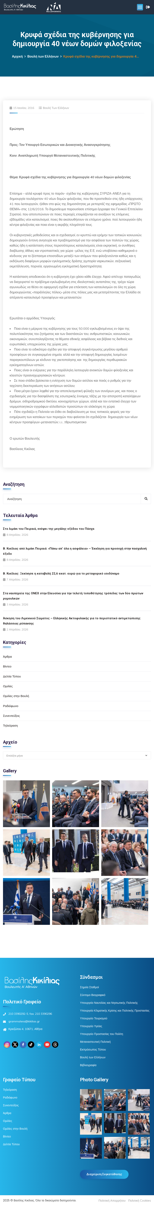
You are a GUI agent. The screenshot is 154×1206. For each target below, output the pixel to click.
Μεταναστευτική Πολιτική (95, 1042)
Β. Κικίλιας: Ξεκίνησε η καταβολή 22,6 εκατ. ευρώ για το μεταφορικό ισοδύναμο (61, 573)
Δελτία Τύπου (12, 676)
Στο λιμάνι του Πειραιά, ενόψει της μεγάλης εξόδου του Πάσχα (48, 529)
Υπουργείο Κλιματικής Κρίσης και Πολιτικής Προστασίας (114, 1010)
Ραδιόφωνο (10, 706)
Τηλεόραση (10, 725)
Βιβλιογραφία (88, 1065)
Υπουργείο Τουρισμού (93, 1018)
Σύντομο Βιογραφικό (92, 995)
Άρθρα (7, 656)
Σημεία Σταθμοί (89, 987)
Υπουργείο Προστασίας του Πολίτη (101, 1034)
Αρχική (17, 56)
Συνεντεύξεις (11, 716)
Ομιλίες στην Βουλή (16, 696)
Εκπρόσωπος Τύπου (93, 1049)
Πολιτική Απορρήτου (112, 1200)
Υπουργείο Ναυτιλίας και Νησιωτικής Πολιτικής (109, 1003)
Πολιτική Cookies (139, 1200)
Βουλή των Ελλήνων (43, 56)
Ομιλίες (8, 686)
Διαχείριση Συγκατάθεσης (104, 1174)
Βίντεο (7, 666)
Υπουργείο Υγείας (91, 1026)
